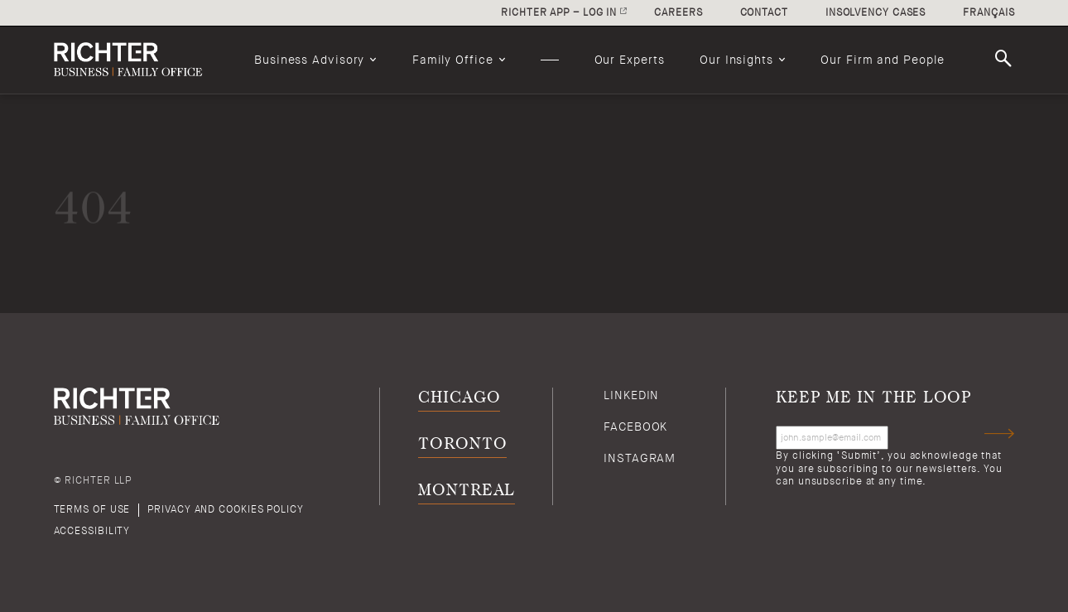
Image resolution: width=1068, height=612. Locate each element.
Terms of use (92, 509)
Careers (678, 12)
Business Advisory (309, 59)
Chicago (459, 398)
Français (988, 12)
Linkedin (631, 395)
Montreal (466, 490)
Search (1006, 59)
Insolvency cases (875, 12)
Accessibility (92, 530)
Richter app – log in (559, 12)
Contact (764, 12)
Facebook (635, 426)
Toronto (462, 444)
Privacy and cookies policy (225, 509)
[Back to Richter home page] (136, 59)
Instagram (640, 458)
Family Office (452, 59)
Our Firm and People (882, 59)
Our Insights (736, 59)
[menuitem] (315, 60)
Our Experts (629, 59)
